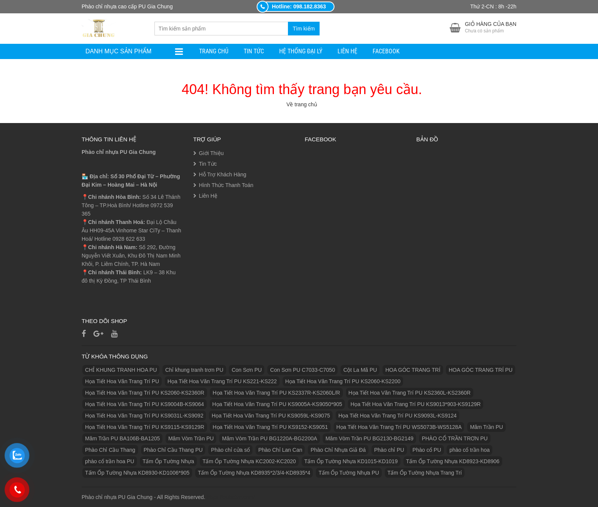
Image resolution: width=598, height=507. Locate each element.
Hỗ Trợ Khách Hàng (222, 174)
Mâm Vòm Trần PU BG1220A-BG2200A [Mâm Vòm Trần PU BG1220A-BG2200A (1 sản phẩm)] (269, 438)
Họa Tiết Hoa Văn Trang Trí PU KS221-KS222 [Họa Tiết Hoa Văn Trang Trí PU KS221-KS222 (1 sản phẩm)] (222, 381)
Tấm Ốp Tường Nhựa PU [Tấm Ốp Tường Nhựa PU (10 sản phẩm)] (348, 473)
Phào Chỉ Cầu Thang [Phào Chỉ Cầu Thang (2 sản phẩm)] (110, 450)
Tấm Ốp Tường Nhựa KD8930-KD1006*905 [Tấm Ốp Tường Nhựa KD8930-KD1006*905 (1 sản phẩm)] (137, 473)
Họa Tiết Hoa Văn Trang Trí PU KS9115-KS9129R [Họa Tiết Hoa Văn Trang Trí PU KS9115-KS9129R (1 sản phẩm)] (144, 427)
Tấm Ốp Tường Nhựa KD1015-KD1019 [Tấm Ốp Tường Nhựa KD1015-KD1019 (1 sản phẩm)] (351, 461)
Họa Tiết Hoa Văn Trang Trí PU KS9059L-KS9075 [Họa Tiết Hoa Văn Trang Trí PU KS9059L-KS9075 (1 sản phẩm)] (271, 416)
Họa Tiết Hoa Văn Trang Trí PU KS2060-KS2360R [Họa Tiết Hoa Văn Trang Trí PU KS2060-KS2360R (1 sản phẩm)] (144, 393)
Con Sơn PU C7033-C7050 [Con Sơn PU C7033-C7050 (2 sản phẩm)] (302, 370)
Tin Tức (254, 51)
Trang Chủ (213, 51)
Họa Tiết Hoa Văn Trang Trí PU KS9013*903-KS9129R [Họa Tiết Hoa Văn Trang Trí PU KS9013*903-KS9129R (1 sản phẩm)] (415, 404)
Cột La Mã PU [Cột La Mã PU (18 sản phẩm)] (360, 370)
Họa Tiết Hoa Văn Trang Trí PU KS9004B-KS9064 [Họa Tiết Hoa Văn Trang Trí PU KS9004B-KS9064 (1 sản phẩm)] (144, 404)
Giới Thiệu (211, 153)
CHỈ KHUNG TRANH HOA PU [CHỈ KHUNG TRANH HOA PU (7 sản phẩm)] (121, 370)
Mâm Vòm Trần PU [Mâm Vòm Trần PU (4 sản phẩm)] (191, 438)
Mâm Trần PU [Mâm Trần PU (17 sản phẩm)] (486, 427)
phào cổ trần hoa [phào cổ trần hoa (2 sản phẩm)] (469, 450)
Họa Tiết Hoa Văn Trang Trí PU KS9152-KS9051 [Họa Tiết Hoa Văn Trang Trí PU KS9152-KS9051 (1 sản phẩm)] (270, 427)
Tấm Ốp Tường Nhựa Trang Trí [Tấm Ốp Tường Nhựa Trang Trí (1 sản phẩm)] (424, 473)
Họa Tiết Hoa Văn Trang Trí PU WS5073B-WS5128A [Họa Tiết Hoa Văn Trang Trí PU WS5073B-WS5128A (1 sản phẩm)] (399, 427)
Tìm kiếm (304, 29)
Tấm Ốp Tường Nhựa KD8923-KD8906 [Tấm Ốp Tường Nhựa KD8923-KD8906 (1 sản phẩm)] (453, 461)
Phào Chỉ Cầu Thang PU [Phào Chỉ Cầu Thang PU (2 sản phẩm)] (173, 450)
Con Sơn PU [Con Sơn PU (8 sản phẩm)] (246, 370)
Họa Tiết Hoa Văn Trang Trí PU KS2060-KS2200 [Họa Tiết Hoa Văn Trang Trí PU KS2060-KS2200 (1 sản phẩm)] (342, 381)
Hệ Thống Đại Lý (300, 51)
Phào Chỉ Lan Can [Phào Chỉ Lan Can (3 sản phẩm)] (280, 450)
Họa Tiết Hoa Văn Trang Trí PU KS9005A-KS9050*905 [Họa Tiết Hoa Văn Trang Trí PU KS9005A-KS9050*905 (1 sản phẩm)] (277, 404)
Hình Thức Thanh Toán (226, 185)
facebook (386, 51)
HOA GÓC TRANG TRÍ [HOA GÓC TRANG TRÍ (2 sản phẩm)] (412, 370)
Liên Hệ (347, 51)
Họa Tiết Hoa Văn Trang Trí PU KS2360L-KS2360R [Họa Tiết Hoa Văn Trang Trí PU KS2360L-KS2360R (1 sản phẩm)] (410, 393)
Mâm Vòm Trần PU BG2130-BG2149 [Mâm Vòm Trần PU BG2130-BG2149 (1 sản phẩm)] (369, 438)
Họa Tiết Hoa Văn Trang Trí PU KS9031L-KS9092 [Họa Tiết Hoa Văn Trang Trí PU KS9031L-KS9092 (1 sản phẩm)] (144, 416)
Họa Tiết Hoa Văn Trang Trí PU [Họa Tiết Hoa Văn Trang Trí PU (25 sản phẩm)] (122, 381)
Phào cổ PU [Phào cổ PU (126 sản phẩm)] (427, 450)
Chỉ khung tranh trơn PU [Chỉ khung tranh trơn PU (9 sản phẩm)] (194, 370)
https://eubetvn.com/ (231, 497)
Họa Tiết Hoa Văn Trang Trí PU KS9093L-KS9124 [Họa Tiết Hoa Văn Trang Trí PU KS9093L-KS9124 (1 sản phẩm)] (397, 416)
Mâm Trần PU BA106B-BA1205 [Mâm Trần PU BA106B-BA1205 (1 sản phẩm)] (122, 438)
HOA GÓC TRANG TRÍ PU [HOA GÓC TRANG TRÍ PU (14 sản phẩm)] (480, 370)
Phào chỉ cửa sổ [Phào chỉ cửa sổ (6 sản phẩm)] (230, 450)
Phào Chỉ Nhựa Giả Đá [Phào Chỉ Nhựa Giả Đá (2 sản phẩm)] (338, 450)
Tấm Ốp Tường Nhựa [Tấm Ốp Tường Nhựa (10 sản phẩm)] (168, 461)
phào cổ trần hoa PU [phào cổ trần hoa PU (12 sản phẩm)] (109, 461)
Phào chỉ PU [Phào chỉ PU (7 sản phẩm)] (389, 450)
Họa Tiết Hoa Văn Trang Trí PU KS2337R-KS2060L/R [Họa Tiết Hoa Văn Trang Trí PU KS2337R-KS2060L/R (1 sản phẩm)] (276, 393)
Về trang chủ (301, 104)
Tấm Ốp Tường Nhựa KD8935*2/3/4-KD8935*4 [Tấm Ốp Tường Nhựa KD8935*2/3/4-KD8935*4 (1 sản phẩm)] (254, 473)
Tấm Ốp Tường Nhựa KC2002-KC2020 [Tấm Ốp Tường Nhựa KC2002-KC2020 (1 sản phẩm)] (249, 461)
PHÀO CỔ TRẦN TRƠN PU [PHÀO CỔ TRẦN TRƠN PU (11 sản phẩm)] (455, 438)
